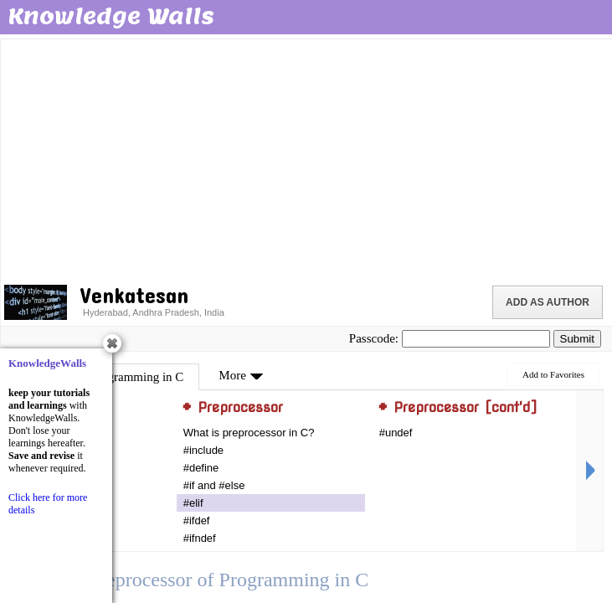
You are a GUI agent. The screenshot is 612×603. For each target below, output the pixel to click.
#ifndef (199, 538)
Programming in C (137, 377)
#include (203, 450)
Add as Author (547, 302)
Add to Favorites (553, 374)
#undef (396, 432)
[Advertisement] (307, 159)
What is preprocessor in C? (249, 432)
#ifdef (196, 520)
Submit (577, 338)
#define (201, 467)
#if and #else (214, 485)
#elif (193, 503)
